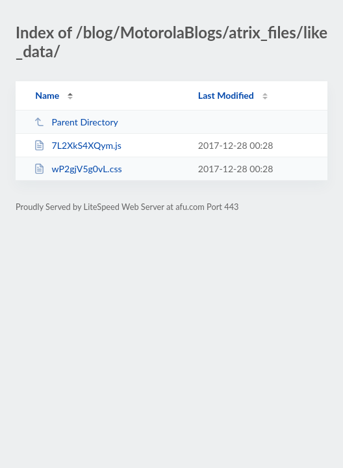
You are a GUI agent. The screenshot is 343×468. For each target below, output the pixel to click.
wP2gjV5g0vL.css (77, 168)
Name (47, 95)
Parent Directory (76, 121)
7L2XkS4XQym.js (77, 145)
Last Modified (226, 95)
